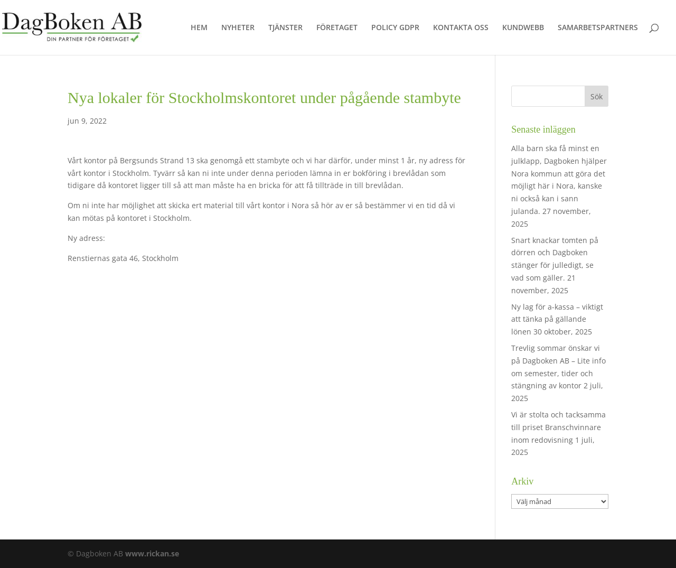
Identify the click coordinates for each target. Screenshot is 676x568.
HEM (199, 28)
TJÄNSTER (285, 28)
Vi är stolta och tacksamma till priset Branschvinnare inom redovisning (558, 427)
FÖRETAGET (337, 28)
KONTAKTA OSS (461, 28)
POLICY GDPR (395, 28)
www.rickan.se (152, 553)
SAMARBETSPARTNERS (598, 28)
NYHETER (238, 28)
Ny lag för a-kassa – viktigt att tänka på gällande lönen (557, 319)
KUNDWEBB (523, 28)
